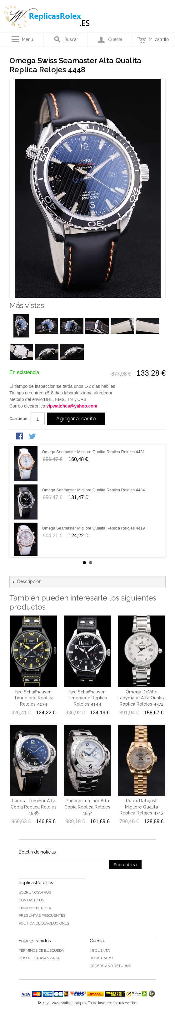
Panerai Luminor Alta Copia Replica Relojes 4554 (87, 806)
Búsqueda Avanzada (39, 958)
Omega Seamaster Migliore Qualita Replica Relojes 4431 (93, 451)
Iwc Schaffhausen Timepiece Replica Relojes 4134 (33, 698)
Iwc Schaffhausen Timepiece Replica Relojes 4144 (87, 698)
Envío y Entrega (35, 908)
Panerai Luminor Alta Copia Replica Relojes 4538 (34, 806)
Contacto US (31, 900)
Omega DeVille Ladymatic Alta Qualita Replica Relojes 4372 (142, 698)
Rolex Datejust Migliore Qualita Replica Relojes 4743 (141, 806)
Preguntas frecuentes (42, 915)
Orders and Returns (110, 966)
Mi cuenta (100, 950)
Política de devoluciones (44, 923)
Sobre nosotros (35, 892)
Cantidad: (18, 418)
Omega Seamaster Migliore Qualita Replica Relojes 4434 (93, 490)
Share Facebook (20, 437)
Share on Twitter (33, 437)
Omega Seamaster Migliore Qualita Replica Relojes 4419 (93, 528)
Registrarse (102, 958)
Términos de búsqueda (41, 950)
